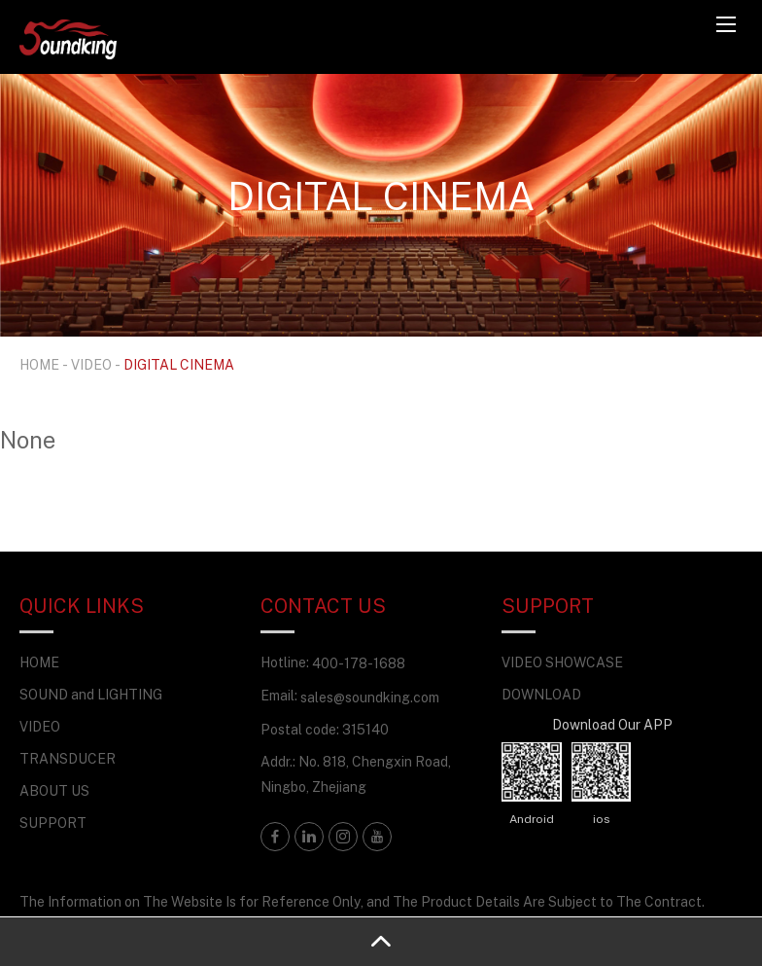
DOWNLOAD (541, 694)
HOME (39, 364)
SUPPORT (53, 822)
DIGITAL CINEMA (178, 364)
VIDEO (91, 364)
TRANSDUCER (67, 758)
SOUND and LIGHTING (90, 694)
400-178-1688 (358, 663)
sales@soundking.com (369, 697)
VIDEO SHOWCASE (562, 662)
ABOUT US (54, 790)
